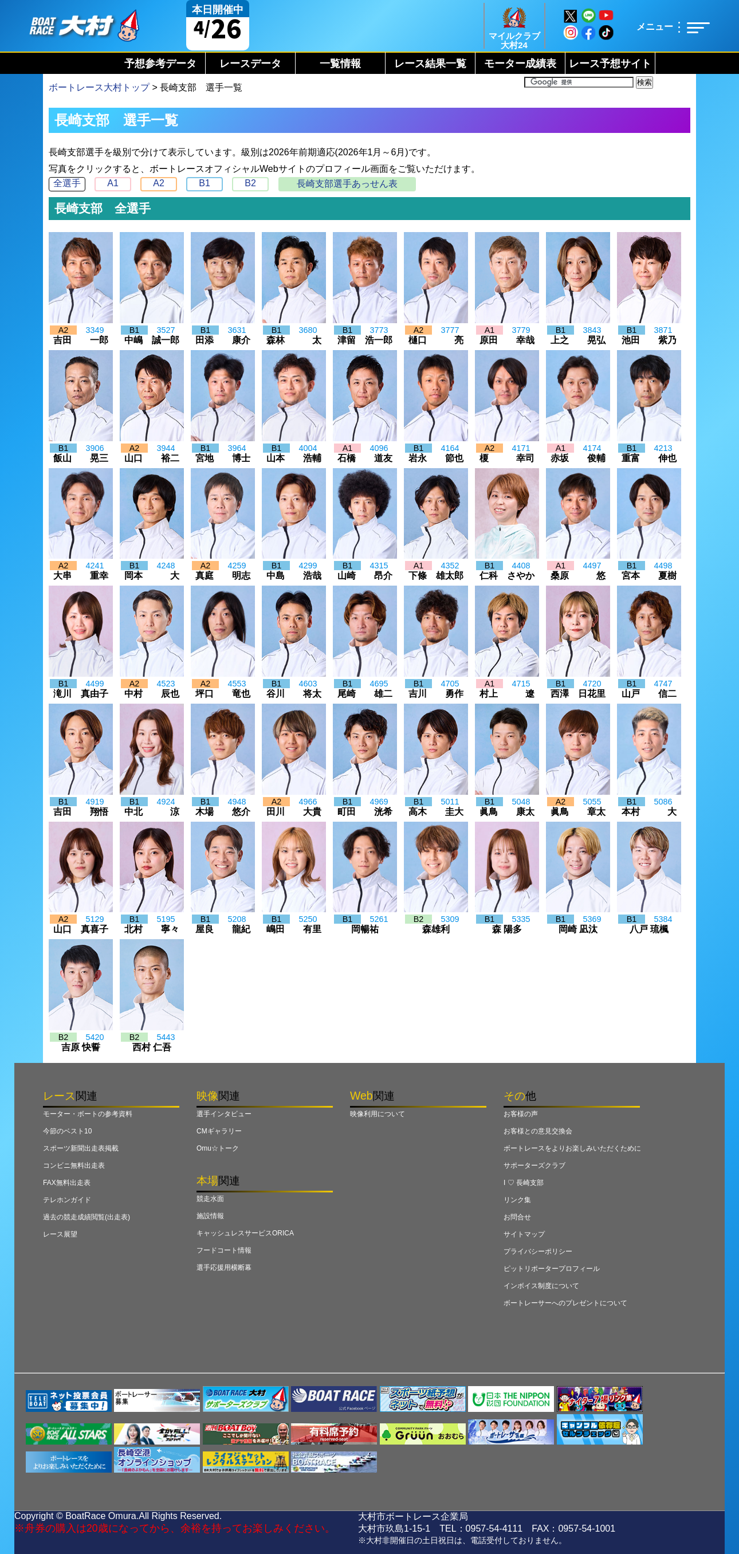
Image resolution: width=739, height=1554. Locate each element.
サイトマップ (524, 1234)
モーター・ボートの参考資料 (87, 1114)
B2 (250, 183)
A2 (158, 183)
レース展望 (60, 1234)
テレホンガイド (67, 1200)
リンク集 (517, 1200)
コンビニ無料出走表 (74, 1165)
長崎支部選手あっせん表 (347, 184)
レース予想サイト (610, 63)
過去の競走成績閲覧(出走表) (86, 1217)
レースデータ (250, 63)
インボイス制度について (541, 1286)
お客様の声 (521, 1114)
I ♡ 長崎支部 (524, 1183)
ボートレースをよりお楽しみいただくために (572, 1148)
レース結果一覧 (430, 63)
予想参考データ (160, 63)
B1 (204, 183)
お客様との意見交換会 (538, 1131)
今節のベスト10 (67, 1131)
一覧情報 (340, 63)
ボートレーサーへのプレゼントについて (565, 1303)
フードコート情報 (223, 1250)
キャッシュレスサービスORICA (245, 1233)
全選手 (67, 183)
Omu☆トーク (217, 1148)
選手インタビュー (223, 1114)
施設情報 (210, 1216)
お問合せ (517, 1217)
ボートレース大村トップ (99, 87)
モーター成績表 (520, 63)
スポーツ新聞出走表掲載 (81, 1148)
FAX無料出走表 (67, 1183)
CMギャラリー (219, 1131)
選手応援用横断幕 (223, 1267)
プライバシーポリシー (538, 1251)
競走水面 (210, 1199)
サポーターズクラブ (534, 1165)
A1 (113, 183)
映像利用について (377, 1114)
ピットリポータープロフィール (552, 1269)
